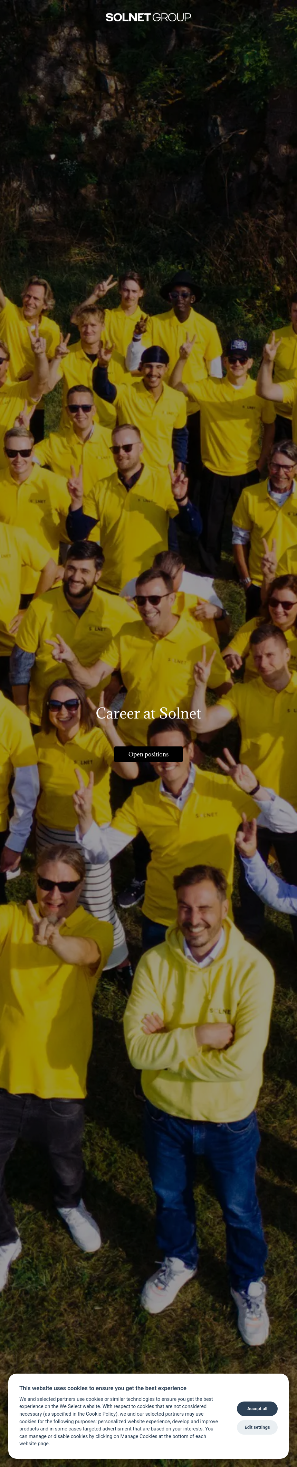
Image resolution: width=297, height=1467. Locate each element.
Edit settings (257, 1427)
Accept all (257, 1408)
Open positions (148, 754)
